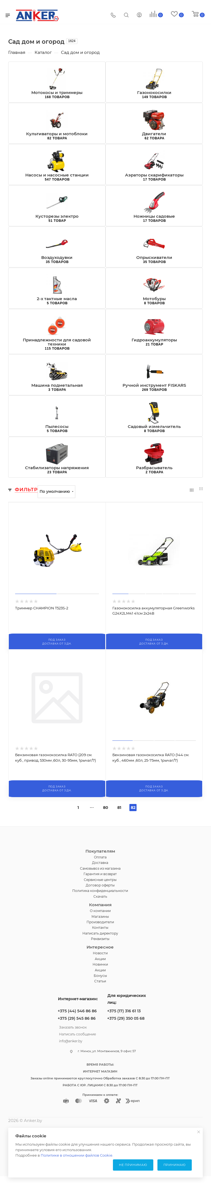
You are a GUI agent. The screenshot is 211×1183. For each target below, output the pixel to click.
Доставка (100, 863)
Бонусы (100, 976)
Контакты (100, 927)
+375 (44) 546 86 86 (77, 1010)
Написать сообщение (77, 1033)
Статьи (100, 981)
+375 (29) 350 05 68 (126, 1018)
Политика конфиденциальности (100, 891)
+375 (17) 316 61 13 (124, 1010)
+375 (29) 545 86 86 (77, 1018)
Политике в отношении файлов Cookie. (77, 1155)
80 (105, 807)
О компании (100, 911)
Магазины (100, 916)
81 (119, 807)
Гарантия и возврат (100, 874)
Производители (100, 922)
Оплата (100, 857)
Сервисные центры (100, 880)
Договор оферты (100, 885)
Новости (100, 953)
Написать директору (100, 933)
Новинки (100, 964)
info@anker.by (70, 1040)
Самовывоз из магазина (100, 868)
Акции (100, 959)
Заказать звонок (73, 1026)
